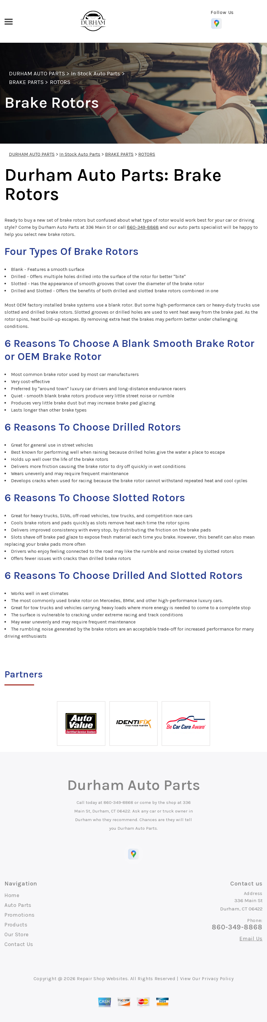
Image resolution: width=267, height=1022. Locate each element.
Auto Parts (17, 905)
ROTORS (60, 82)
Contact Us (18, 944)
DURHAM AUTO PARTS (37, 73)
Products (16, 924)
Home (12, 895)
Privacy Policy (217, 978)
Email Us (251, 938)
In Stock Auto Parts (95, 73)
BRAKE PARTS (26, 82)
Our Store (16, 934)
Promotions (19, 915)
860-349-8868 (143, 227)
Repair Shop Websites (102, 978)
